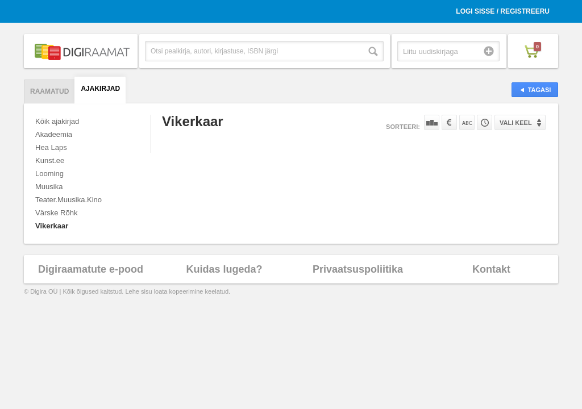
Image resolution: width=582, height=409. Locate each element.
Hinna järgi (449, 122)
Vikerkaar (51, 226)
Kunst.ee (49, 160)
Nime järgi (467, 122)
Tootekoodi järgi (484, 122)
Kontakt (491, 269)
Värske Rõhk (56, 212)
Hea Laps (51, 147)
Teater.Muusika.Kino (68, 199)
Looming (49, 173)
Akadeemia (53, 134)
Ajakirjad (100, 89)
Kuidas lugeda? (224, 269)
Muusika (49, 186)
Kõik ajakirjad (57, 121)
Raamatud (49, 91)
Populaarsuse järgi (431, 122)
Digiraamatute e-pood (90, 269)
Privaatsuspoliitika (358, 269)
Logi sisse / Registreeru (503, 11)
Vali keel (516, 122)
